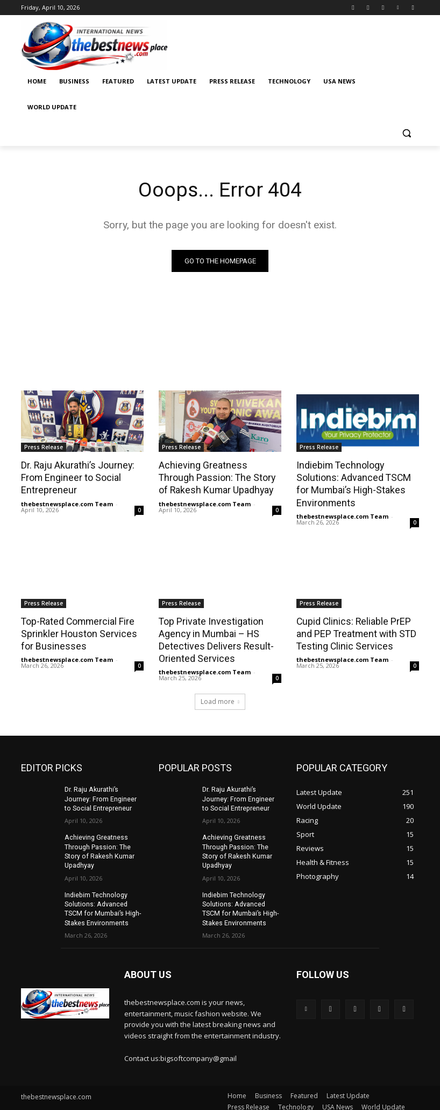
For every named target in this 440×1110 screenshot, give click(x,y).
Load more (220, 697)
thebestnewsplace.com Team (67, 502)
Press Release (43, 447)
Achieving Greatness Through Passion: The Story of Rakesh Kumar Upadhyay (218, 477)
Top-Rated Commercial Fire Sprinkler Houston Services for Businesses (82, 631)
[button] (406, 133)
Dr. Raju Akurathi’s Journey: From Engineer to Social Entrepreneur (75, 477)
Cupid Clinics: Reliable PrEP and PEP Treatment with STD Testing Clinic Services (353, 631)
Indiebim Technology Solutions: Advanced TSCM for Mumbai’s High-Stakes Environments (351, 483)
